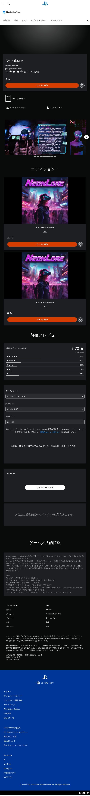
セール (24, 20)
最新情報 (7, 20)
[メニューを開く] (3, 4)
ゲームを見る (56, 20)
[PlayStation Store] (12, 12)
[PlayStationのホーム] (45, 3)
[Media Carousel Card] (36, 137)
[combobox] (45, 396)
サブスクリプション (39, 20)
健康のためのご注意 (13, 657)
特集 (16, 20)
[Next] (86, 137)
